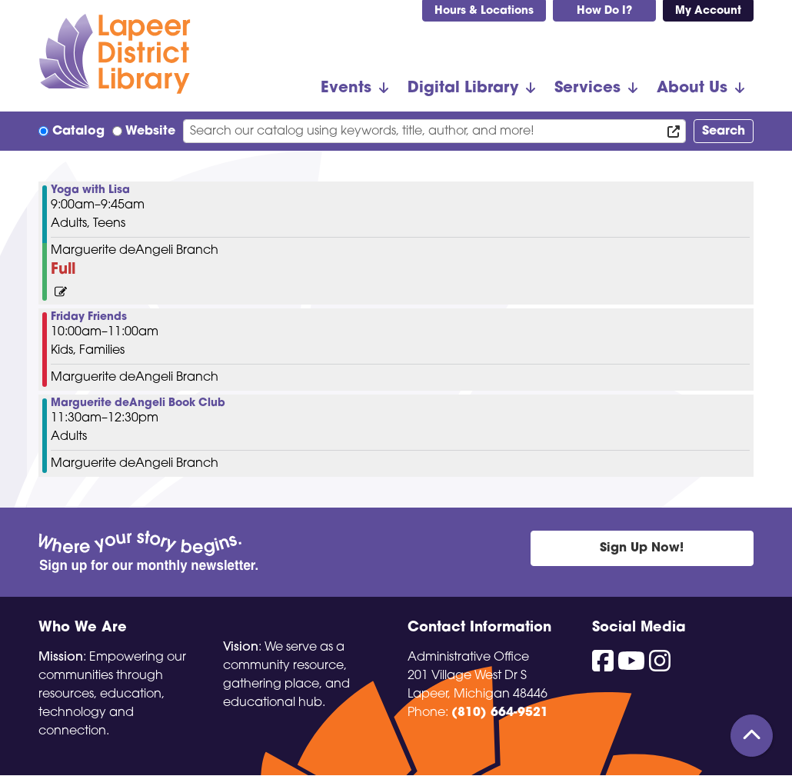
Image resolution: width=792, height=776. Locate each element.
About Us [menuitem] (692, 88)
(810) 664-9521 (499, 713)
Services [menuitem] (587, 88)
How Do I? (604, 11)
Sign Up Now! (642, 548)
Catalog (78, 131)
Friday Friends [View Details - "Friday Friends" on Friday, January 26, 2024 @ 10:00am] (89, 317)
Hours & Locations (484, 11)
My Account (708, 11)
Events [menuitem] (346, 88)
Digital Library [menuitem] (463, 88)
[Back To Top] (751, 735)
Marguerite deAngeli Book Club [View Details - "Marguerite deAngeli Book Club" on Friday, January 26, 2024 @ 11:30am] (138, 403)
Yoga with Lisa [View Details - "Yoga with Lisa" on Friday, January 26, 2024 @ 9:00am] (90, 190)
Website (150, 131)
